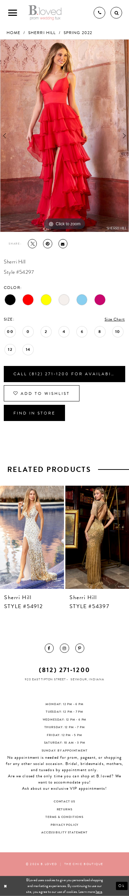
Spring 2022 (78, 33)
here (99, 891)
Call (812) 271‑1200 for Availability (68, 374)
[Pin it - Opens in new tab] (47, 243)
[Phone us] (99, 13)
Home (13, 33)
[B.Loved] (45, 12)
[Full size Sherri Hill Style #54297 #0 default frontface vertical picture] (64, 136)
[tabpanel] (64, 136)
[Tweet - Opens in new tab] (32, 243)
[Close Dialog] (6, 886)
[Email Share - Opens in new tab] (62, 243)
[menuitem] (49, 648)
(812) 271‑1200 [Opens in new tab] (64, 670)
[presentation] (32, 537)
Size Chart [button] (115, 319)
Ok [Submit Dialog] (121, 886)
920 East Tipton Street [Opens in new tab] (45, 679)
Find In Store (34, 413)
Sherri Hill (42, 33)
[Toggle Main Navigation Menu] (13, 13)
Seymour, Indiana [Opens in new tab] (87, 679)
